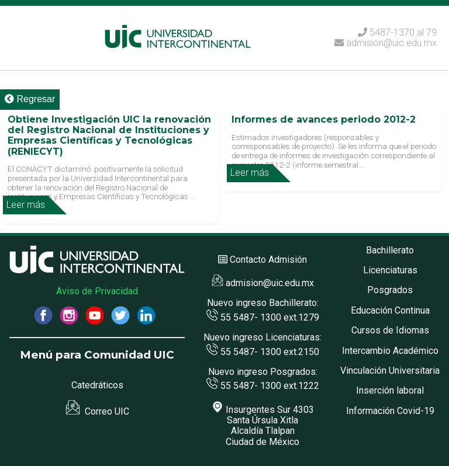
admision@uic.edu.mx (385, 42)
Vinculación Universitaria (390, 370)
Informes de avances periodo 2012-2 (324, 119)
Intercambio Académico (390, 350)
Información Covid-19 (390, 410)
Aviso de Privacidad (97, 291)
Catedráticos (97, 385)
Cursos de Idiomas (390, 330)
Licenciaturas (390, 270)
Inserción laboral (390, 390)
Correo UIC (97, 411)
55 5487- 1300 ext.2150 (262, 351)
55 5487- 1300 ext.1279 (262, 317)
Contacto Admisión (268, 259)
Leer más (25, 204)
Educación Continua (390, 310)
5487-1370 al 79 (403, 32)
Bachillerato (390, 250)
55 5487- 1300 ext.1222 (262, 385)
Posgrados (390, 289)
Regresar (30, 99)
